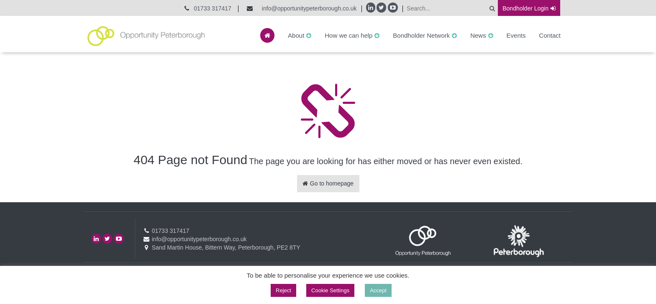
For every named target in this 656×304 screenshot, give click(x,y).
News (478, 35)
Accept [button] (378, 290)
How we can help (348, 35)
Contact (550, 35)
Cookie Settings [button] (330, 290)
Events (516, 35)
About (296, 35)
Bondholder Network (421, 35)
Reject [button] (283, 290)
